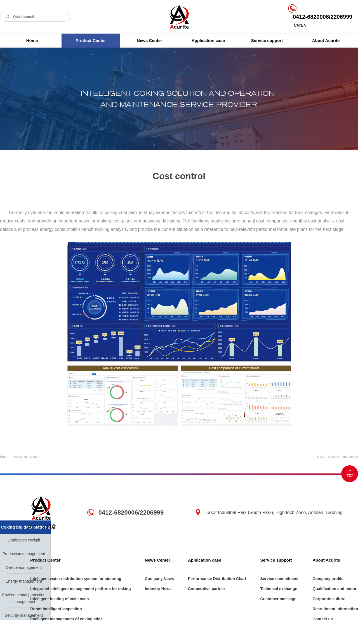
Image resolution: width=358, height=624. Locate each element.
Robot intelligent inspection (56, 609)
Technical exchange (278, 589)
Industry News (158, 589)
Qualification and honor (334, 589)
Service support (267, 40)
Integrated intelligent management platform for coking (80, 589)
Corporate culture (328, 599)
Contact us (322, 619)
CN (297, 25)
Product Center (91, 40)
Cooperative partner (206, 589)
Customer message (278, 599)
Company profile (327, 578)
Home (32, 40)
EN (304, 25)
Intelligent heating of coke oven (59, 599)
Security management (343, 456)
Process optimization (24, 456)
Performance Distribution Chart (217, 578)
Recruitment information (335, 609)
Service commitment (279, 578)
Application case (208, 40)
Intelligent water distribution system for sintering (75, 578)
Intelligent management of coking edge (66, 619)
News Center (149, 40)
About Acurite (326, 40)
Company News (159, 578)
